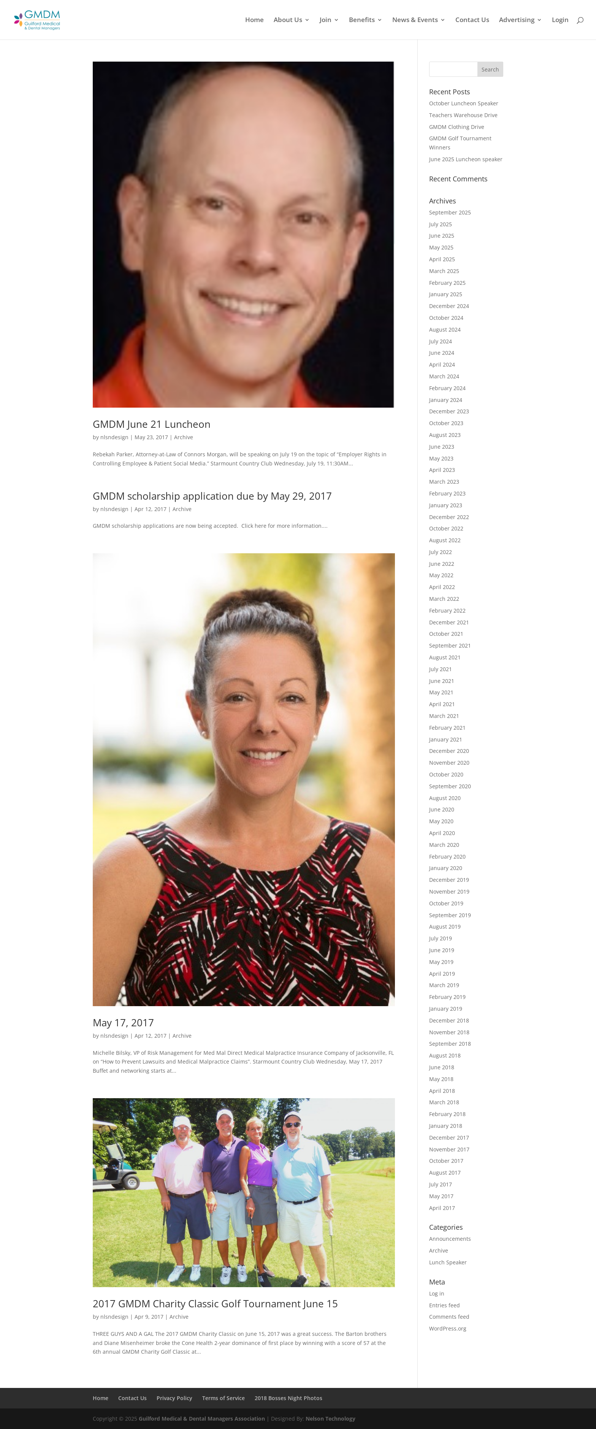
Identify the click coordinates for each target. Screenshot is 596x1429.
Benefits (362, 20)
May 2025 (441, 247)
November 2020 (449, 762)
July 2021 (440, 669)
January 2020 (445, 868)
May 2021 (441, 692)
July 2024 (440, 341)
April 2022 (442, 587)
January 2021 (445, 739)
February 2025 (447, 282)
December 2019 (449, 879)
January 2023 (445, 505)
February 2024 (447, 388)
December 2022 (449, 517)
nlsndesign (114, 437)
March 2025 (444, 271)
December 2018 (449, 1020)
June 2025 (441, 235)
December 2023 (449, 411)
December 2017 (449, 1137)
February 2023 (447, 493)
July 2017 (440, 1184)
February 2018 (447, 1114)
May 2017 (441, 1196)
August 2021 (445, 657)
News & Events (415, 20)
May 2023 (441, 458)
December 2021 (449, 622)
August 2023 (445, 434)
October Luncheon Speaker (463, 103)
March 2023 (444, 481)
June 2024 (441, 352)
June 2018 (441, 1067)
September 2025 (450, 212)
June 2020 (441, 809)
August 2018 (445, 1055)
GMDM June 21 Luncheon (152, 424)
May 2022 (441, 575)
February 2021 (447, 727)
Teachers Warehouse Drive (463, 115)
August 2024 (445, 329)
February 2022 (447, 610)
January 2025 (445, 294)
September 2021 (450, 645)
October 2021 (446, 633)
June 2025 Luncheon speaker (465, 159)
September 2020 (450, 786)
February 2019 (447, 996)
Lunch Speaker (448, 1262)
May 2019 (441, 961)
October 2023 (446, 423)
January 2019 (445, 1008)
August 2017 (445, 1172)
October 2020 (446, 774)
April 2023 (442, 469)
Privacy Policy (174, 1398)
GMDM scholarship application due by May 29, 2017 (212, 496)
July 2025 (440, 224)
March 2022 (444, 598)
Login (560, 20)
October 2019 (446, 903)
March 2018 (444, 1102)
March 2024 (444, 376)
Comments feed (449, 1316)
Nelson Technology (330, 1418)
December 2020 (449, 750)
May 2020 (441, 821)
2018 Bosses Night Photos (288, 1398)
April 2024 (442, 364)
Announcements (450, 1238)
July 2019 (440, 938)
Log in (436, 1293)
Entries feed (444, 1305)
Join (325, 20)
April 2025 (442, 259)
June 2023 (441, 446)
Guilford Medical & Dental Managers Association (202, 1418)
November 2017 (449, 1149)
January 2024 (445, 399)
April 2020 (442, 833)
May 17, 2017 (123, 1022)
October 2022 (446, 528)
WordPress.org (447, 1328)
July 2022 (440, 552)
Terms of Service (223, 1398)
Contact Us (472, 20)
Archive (183, 437)
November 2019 (449, 891)
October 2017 (446, 1160)
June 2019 (441, 950)
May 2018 (441, 1079)
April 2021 (442, 704)
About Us (288, 20)
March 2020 (444, 844)
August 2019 (445, 926)
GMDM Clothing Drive (456, 126)
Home (254, 20)
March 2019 (444, 985)
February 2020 (447, 856)
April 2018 (442, 1090)
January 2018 (445, 1125)
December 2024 (449, 306)
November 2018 (449, 1032)
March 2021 (444, 715)
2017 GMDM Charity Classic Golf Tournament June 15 (215, 1303)
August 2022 (445, 540)
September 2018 (450, 1043)
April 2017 (442, 1207)
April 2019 (442, 973)
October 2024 (446, 317)
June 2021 (441, 680)
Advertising (516, 20)
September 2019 (450, 915)
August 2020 (445, 798)
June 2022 (441, 563)
